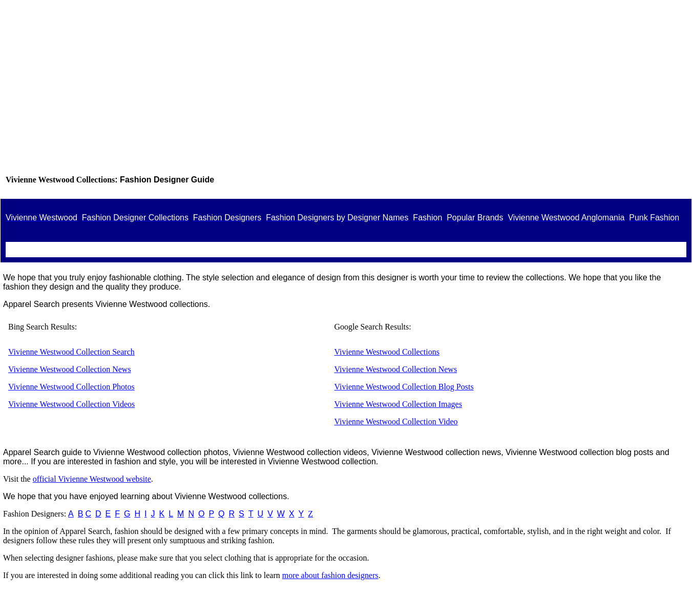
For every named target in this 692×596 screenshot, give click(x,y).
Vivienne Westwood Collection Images (398, 404)
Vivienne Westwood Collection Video (396, 421)
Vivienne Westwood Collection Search (71, 351)
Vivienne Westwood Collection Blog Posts (404, 386)
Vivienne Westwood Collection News (69, 369)
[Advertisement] (346, 91)
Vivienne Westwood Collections (386, 351)
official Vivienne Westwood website (92, 479)
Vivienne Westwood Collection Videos (71, 404)
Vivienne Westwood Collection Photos (71, 386)
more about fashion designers (330, 575)
